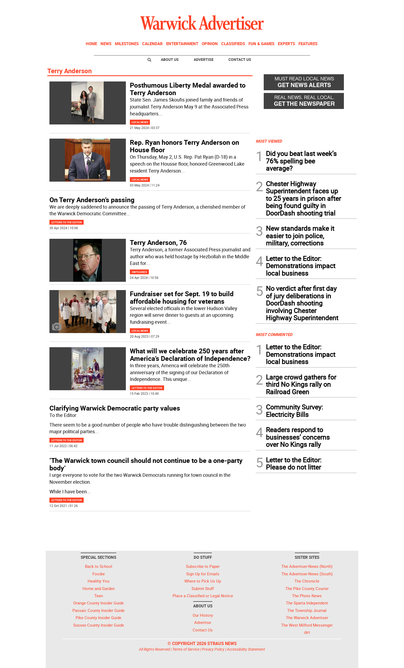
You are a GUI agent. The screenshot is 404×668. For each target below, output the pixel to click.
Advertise (203, 59)
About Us (170, 59)
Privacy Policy (213, 649)
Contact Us (239, 59)
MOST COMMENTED (274, 334)
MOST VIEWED (269, 141)
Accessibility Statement (246, 649)
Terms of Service (185, 649)
